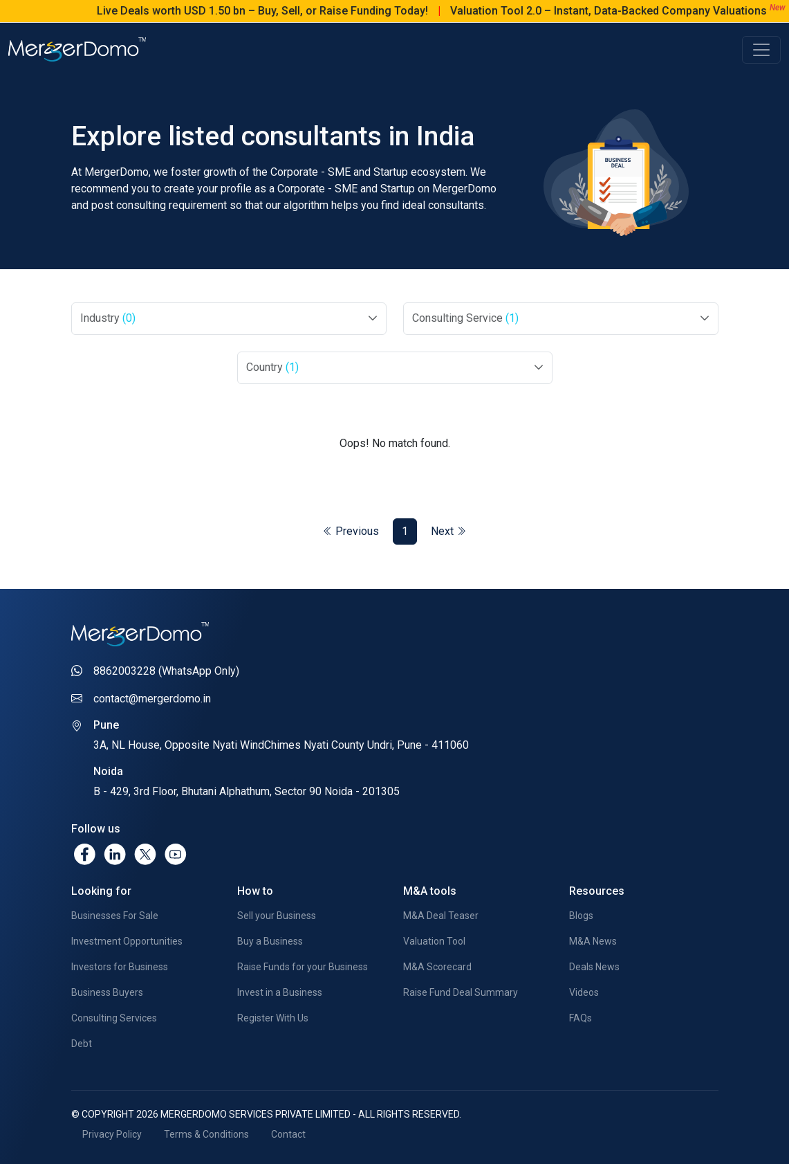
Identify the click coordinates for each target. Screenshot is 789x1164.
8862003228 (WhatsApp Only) (166, 671)
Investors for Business (119, 966)
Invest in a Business (279, 992)
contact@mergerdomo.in (152, 698)
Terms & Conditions (206, 1134)
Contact (288, 1134)
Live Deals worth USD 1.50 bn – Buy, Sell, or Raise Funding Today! (277, 10)
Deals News (594, 966)
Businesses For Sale (114, 915)
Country (272, 367)
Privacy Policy (112, 1134)
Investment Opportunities (127, 941)
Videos (584, 992)
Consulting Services (114, 1018)
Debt (81, 1043)
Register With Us (272, 1018)
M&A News (593, 941)
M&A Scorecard (437, 966)
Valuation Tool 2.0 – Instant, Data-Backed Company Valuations (623, 10)
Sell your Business (276, 915)
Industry (108, 318)
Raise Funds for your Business (302, 966)
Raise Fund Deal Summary (460, 992)
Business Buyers (107, 992)
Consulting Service (465, 318)
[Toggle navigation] (761, 50)
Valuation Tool (434, 941)
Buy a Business (270, 941)
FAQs (580, 1018)
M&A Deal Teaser (441, 915)
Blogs (581, 915)
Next (448, 531)
